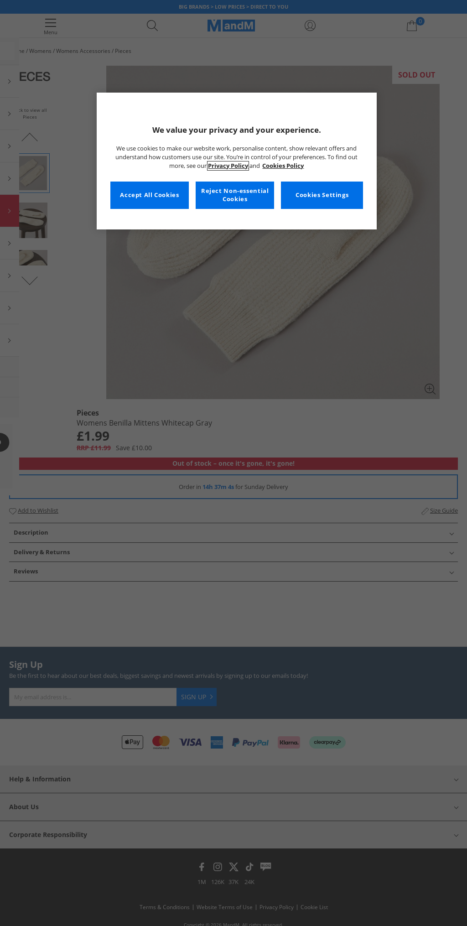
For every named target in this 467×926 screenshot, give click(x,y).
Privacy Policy (228, 166)
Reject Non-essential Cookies (235, 195)
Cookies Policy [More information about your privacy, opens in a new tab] (283, 166)
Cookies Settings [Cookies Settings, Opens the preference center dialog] (322, 195)
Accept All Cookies (149, 195)
